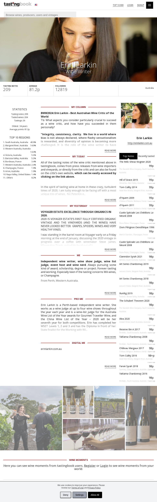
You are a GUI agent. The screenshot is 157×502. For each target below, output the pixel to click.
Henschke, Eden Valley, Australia (131, 183)
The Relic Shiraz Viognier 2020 (135, 161)
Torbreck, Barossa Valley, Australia (131, 296)
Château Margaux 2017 (131, 348)
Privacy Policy (94, 487)
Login (130, 5)
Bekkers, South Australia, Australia (132, 260)
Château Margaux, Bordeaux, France (133, 351)
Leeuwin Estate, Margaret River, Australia (134, 271)
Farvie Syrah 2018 (128, 366)
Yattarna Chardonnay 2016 (133, 373)
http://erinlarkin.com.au (140, 143)
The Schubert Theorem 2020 (134, 300)
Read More (110, 150)
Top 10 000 (118, 5)
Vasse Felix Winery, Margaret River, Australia (135, 190)
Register (90, 466)
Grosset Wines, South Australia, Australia (134, 322)
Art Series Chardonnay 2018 (133, 278)
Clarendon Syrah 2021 (130, 256)
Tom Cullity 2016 (128, 355)
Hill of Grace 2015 (128, 179)
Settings (79, 495)
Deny (65, 495)
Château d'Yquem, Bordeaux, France (133, 201)
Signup (140, 5)
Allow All (95, 495)
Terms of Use (77, 487)
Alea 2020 (124, 318)
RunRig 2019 (125, 293)
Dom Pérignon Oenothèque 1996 (136, 227)
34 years (23, 126)
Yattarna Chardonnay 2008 (133, 336)
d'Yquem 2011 (126, 205)
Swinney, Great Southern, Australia (133, 369)
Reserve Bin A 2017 (129, 329)
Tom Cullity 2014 (128, 187)
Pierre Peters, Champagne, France (132, 223)
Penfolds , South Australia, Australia (133, 333)
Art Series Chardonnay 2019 (133, 263)
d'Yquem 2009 (126, 197)
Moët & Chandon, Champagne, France (133, 234)
